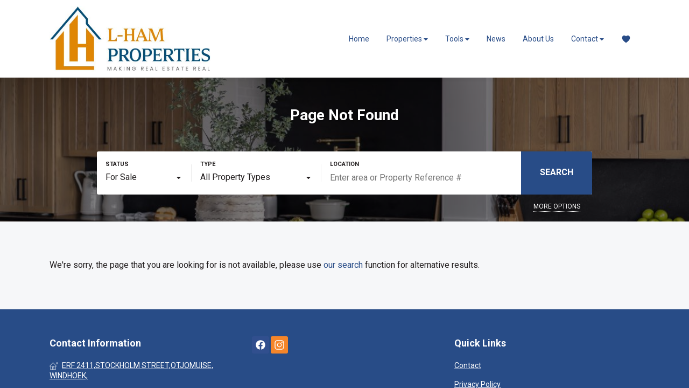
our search (343, 265)
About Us (538, 38)
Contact (587, 39)
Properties (407, 39)
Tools (457, 39)
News (496, 38)
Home (359, 38)
